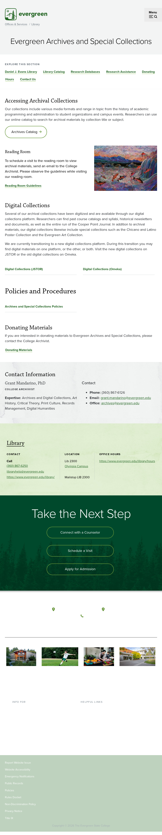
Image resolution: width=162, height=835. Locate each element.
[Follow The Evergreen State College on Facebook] (84, 625)
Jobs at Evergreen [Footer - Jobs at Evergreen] (93, 749)
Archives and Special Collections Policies (34, 306)
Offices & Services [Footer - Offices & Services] (93, 723)
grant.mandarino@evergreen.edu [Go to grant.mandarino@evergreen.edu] (126, 398)
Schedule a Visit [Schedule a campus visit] (80, 551)
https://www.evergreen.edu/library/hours (127, 461)
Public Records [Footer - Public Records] (14, 786)
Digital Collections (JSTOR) (24, 269)
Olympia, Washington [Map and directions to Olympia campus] (72, 609)
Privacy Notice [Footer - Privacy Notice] (13, 814)
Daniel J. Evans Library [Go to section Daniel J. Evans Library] (21, 71)
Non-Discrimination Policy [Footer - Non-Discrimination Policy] (20, 807)
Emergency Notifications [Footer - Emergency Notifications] (19, 780)
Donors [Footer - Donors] (17, 736)
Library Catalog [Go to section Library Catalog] (54, 71)
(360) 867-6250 (17, 466)
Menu (153, 12)
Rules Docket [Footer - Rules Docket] (13, 800)
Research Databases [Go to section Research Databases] (85, 71)
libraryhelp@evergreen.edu (25, 472)
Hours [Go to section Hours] (9, 79)
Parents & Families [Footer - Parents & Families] (24, 723)
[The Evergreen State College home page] (21, 613)
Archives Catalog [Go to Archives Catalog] (25, 132)
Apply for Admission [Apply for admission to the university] (80, 569)
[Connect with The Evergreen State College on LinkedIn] (109, 625)
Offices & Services (16, 24)
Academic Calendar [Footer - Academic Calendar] (94, 736)
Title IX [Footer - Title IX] (9, 821)
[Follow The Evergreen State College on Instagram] (101, 625)
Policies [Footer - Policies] (9, 793)
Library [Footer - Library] (85, 711)
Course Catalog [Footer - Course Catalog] (91, 730)
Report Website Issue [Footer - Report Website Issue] (18, 766)
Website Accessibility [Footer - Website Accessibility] (17, 772)
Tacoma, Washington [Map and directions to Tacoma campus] (121, 609)
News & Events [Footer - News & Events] (91, 743)
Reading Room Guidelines (23, 186)
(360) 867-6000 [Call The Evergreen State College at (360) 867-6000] (97, 616)
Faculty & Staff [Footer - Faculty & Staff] (22, 730)
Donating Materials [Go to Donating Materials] (18, 350)
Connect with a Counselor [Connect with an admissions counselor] (80, 532)
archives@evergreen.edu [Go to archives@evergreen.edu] (120, 403)
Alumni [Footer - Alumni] (17, 743)
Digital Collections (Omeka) (102, 269)
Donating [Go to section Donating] (148, 71)
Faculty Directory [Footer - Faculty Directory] (92, 717)
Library (35, 24)
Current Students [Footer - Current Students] (24, 711)
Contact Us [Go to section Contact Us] (28, 79)
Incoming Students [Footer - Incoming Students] (25, 717)
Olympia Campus (76, 466)
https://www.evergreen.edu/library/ (31, 477)
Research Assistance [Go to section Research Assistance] (121, 71)
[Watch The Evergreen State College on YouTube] (92, 625)
